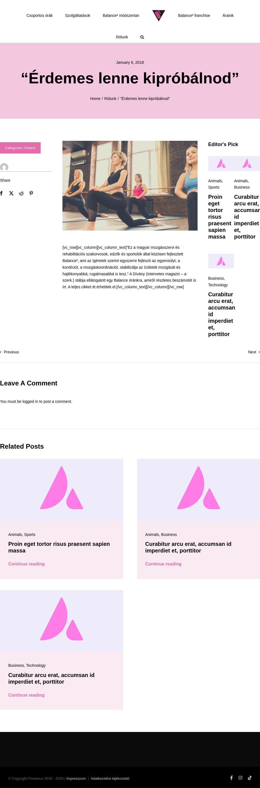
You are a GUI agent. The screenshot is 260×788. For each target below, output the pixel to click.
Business (242, 187)
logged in (30, 401)
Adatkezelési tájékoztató (110, 778)
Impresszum (76, 778)
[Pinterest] (31, 193)
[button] (142, 37)
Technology (218, 285)
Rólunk (29, 148)
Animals (215, 181)
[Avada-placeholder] (221, 158)
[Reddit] (21, 193)
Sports (213, 187)
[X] (11, 193)
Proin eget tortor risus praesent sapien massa (219, 217)
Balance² (70, 260)
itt (93, 287)
